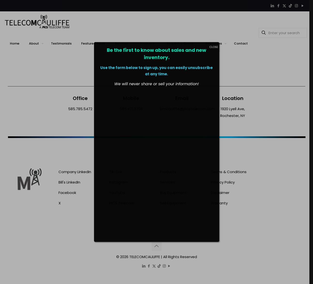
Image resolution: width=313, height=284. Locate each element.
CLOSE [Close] (213, 47)
